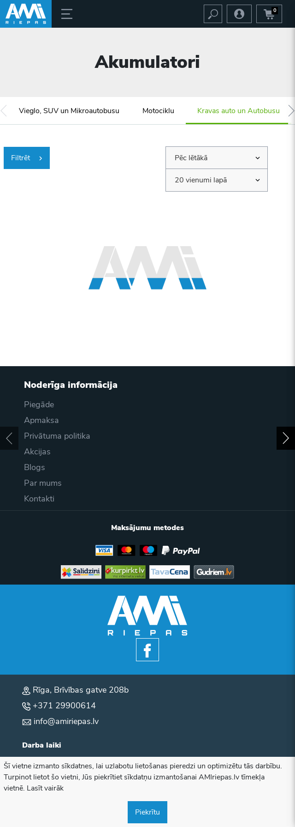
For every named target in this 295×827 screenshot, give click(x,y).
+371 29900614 (64, 705)
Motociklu (158, 111)
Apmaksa (41, 420)
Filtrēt (26, 158)
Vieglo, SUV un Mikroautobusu (69, 111)
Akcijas (37, 451)
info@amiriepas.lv (66, 721)
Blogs (34, 467)
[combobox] (216, 158)
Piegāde (39, 404)
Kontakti (39, 498)
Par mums (43, 483)
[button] (3, 110)
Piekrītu (147, 812)
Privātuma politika (57, 435)
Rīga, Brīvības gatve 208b (81, 689)
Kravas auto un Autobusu (238, 111)
